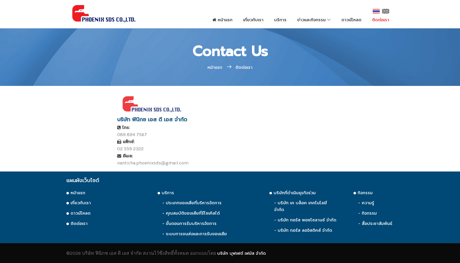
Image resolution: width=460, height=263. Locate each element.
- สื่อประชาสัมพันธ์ (375, 223)
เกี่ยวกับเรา (253, 20)
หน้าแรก (222, 20)
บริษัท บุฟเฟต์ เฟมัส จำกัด (241, 253)
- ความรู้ (366, 203)
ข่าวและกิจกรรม (311, 20)
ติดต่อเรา (380, 20)
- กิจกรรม (367, 213)
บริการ (280, 20)
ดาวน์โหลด (351, 20)
